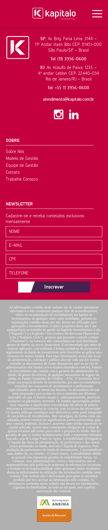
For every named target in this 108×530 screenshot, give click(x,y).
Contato (13, 172)
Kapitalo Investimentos (54, 13)
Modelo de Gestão (22, 158)
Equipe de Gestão (22, 165)
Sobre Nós (15, 151)
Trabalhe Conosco (22, 179)
